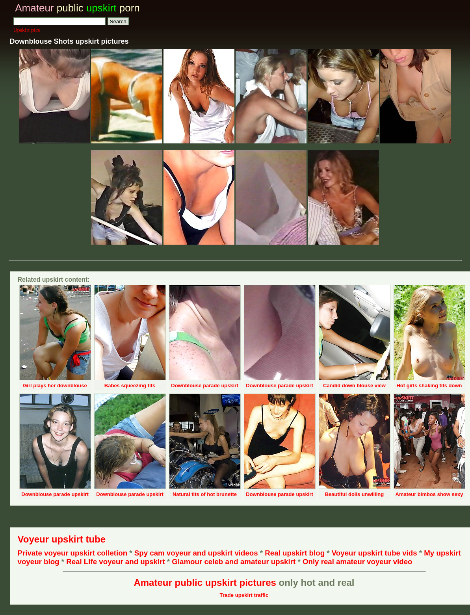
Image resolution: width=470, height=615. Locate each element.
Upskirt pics (26, 30)
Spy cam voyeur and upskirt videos (196, 553)
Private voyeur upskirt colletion (73, 553)
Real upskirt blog (295, 553)
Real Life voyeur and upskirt (115, 561)
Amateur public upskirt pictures (205, 582)
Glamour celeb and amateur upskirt (234, 561)
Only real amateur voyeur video (357, 561)
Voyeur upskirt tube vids (374, 553)
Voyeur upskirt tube (62, 539)
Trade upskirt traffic (244, 595)
